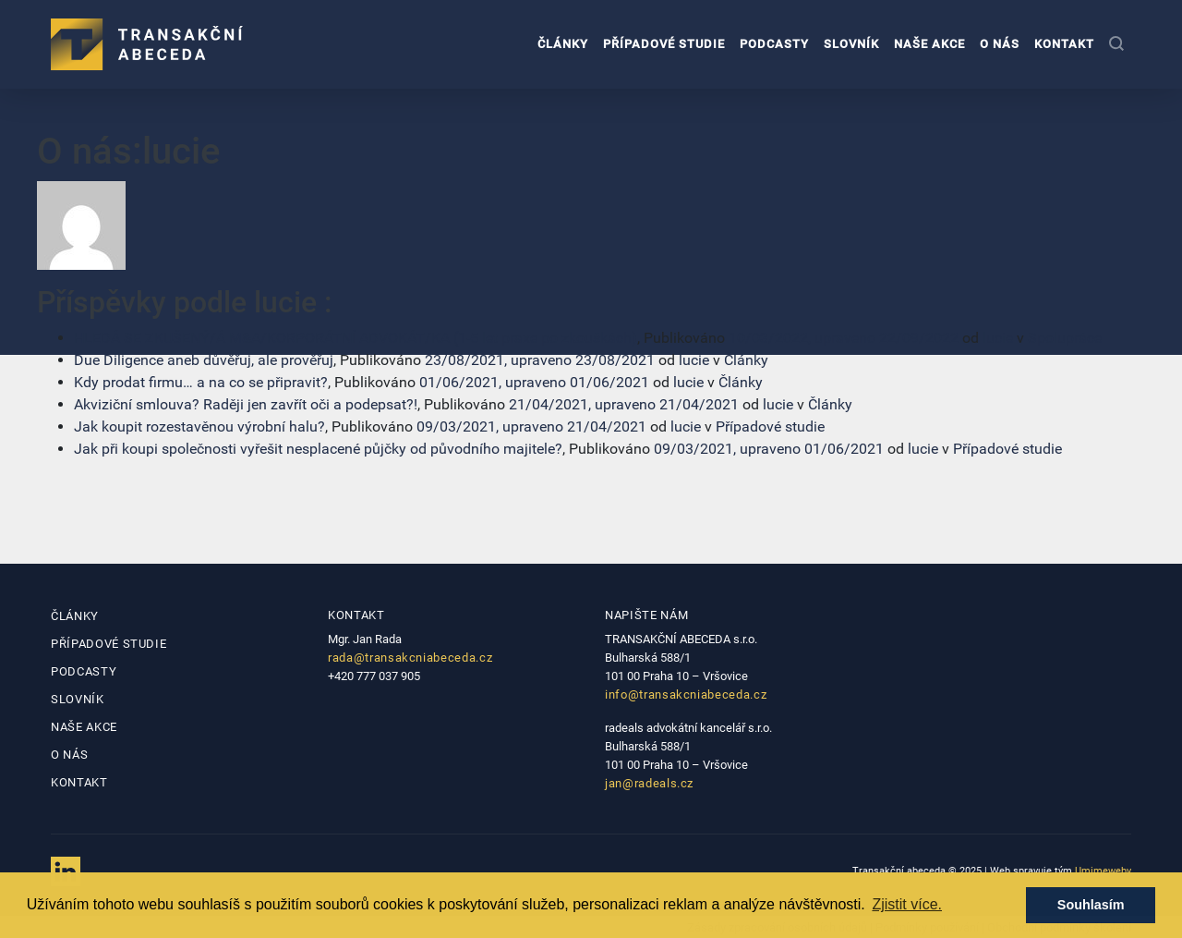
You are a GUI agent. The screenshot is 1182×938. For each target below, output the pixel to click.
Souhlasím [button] (1091, 904)
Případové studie (664, 44)
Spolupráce (1065, 338)
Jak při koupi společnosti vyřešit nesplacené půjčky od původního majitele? (318, 448)
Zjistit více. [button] (907, 904)
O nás (999, 44)
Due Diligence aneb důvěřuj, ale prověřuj (203, 360)
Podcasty (774, 44)
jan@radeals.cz (649, 783)
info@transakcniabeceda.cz (685, 694)
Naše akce (929, 44)
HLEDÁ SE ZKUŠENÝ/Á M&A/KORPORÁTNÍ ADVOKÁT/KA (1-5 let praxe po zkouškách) (355, 338)
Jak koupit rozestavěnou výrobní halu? (199, 426)
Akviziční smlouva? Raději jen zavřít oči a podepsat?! (245, 404)
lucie (998, 338)
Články (562, 44)
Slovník (851, 44)
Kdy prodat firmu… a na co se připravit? (201, 382)
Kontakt (1064, 44)
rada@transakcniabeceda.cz (410, 657)
